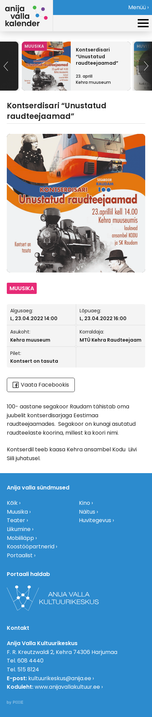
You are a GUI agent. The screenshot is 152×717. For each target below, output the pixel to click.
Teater (16, 520)
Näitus (87, 512)
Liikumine (19, 529)
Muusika (17, 512)
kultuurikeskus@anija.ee (59, 678)
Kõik (12, 503)
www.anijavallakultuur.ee (67, 687)
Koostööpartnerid (30, 546)
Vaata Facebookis (41, 385)
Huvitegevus (95, 520)
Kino (84, 503)
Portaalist (20, 555)
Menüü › (138, 7)
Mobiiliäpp (20, 538)
